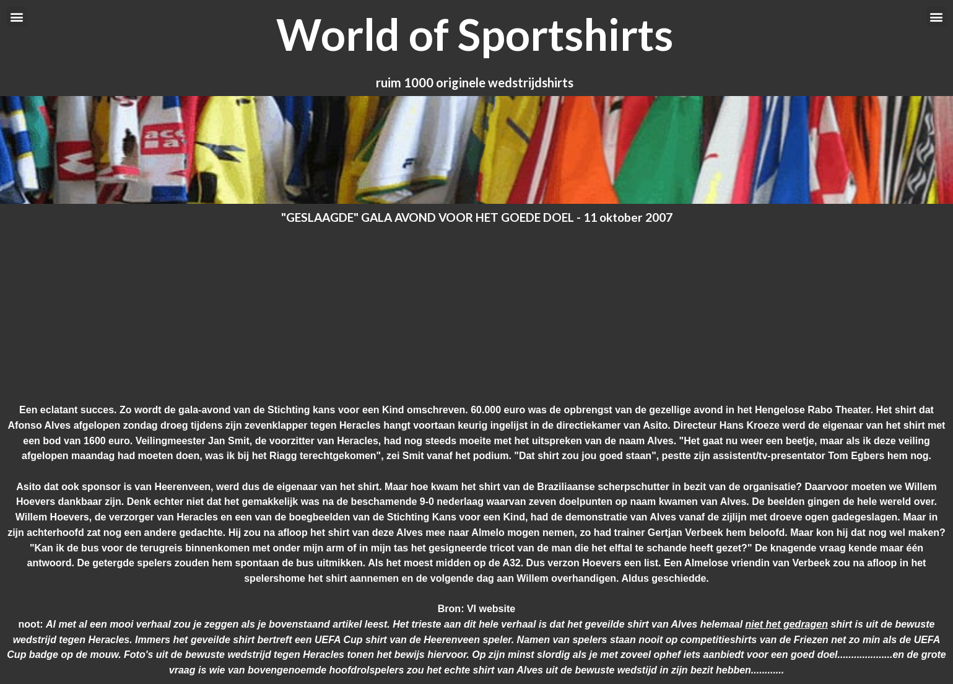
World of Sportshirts (474, 34)
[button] (16, 16)
